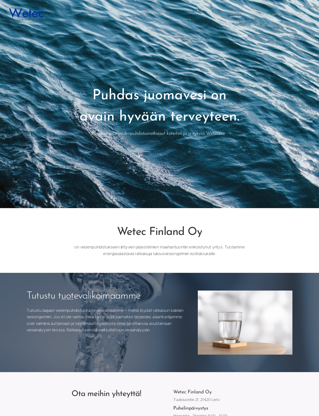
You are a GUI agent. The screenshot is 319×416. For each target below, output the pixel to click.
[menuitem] (239, 14)
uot (67, 296)
